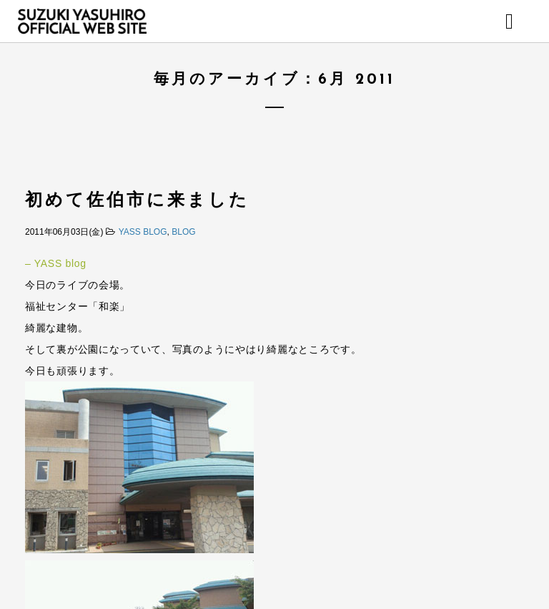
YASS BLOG (143, 232)
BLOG (183, 232)
